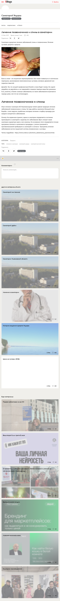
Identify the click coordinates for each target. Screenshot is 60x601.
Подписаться (6, 19)
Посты (3, 25)
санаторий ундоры (24, 144)
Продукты (12, 140)
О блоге (19, 25)
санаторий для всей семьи (38, 144)
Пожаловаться (16, 19)
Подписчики (11, 25)
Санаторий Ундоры (11, 15)
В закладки (21, 151)
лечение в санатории (12, 144)
